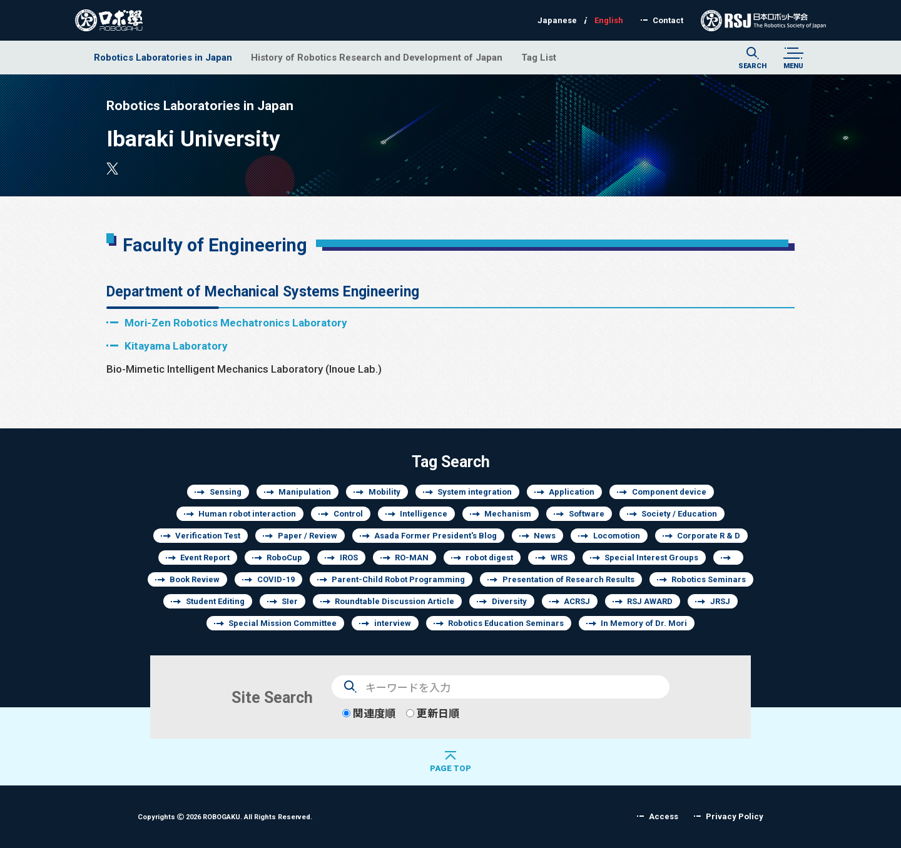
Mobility (384, 492)
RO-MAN (412, 557)
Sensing (226, 492)
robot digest (489, 557)
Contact (668, 20)
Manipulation (304, 492)
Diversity (509, 601)
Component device (669, 492)
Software (586, 514)
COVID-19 (276, 579)
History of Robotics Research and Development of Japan (376, 57)
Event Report (205, 557)
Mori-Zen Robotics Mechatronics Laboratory (236, 322)
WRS (559, 557)
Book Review (195, 579)
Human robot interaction (247, 514)
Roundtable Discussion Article (394, 601)
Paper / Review (307, 536)
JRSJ (720, 601)
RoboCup (284, 557)
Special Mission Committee (282, 623)
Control (348, 514)
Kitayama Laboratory (176, 345)
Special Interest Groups (651, 557)
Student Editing (215, 601)
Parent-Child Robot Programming (398, 579)
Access (663, 816)
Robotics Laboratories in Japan (163, 57)
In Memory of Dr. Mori (644, 623)
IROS (349, 557)
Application (571, 492)
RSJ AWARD (650, 601)
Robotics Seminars (708, 579)
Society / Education (679, 514)
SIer (290, 601)
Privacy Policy (734, 816)
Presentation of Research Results (568, 579)
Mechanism (507, 514)
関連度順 (368, 713)
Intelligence (423, 514)
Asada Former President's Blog (435, 536)
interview (392, 623)
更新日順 (432, 713)
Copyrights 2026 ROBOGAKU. (225, 816)
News (545, 536)
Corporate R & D (708, 536)
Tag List (538, 57)
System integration (474, 492)
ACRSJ (577, 601)
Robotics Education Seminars (506, 623)
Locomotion (616, 536)
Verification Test (207, 536)
